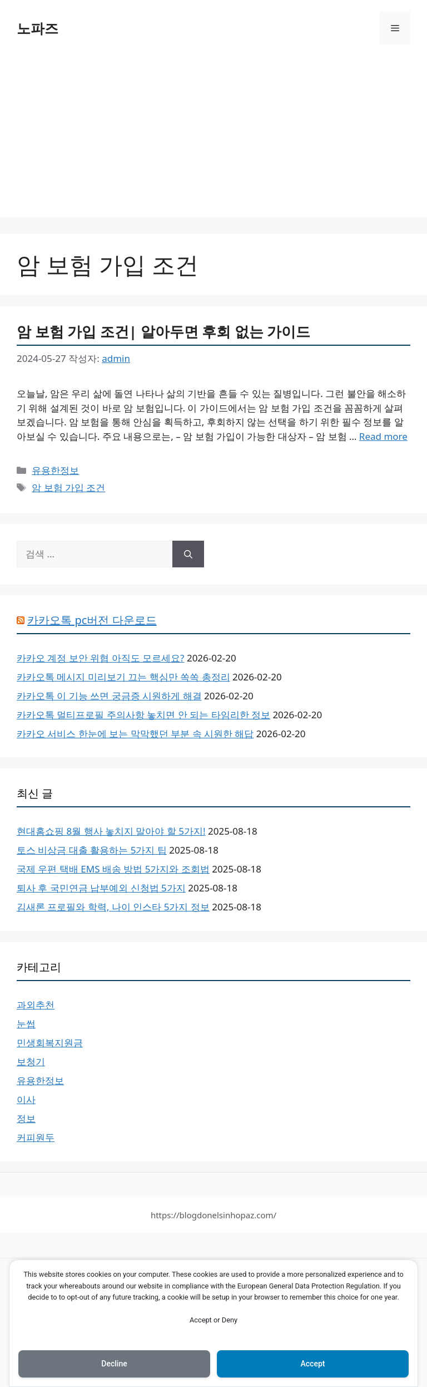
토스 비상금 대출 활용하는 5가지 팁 (92, 850)
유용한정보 (55, 470)
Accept (313, 1363)
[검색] (188, 554)
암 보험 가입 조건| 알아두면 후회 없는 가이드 (163, 331)
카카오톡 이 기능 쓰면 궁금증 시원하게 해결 (109, 695)
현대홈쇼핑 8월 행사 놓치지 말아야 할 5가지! (111, 831)
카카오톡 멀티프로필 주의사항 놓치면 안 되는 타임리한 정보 (143, 714)
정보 (26, 1118)
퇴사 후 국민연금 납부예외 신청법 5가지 (101, 887)
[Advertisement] (213, 139)
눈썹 (26, 1023)
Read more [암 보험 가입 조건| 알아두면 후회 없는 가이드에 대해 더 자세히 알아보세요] (383, 436)
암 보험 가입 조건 (68, 487)
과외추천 (35, 1004)
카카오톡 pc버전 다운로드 (91, 620)
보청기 (31, 1061)
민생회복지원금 (50, 1042)
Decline (114, 1363)
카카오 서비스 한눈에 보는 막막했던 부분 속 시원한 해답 (135, 733)
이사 (26, 1099)
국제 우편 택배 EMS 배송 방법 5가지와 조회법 (113, 868)
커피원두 (35, 1137)
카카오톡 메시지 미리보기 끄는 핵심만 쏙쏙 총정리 (123, 676)
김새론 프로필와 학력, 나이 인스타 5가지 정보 (113, 906)
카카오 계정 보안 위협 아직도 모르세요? (100, 657)
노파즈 (37, 27)
